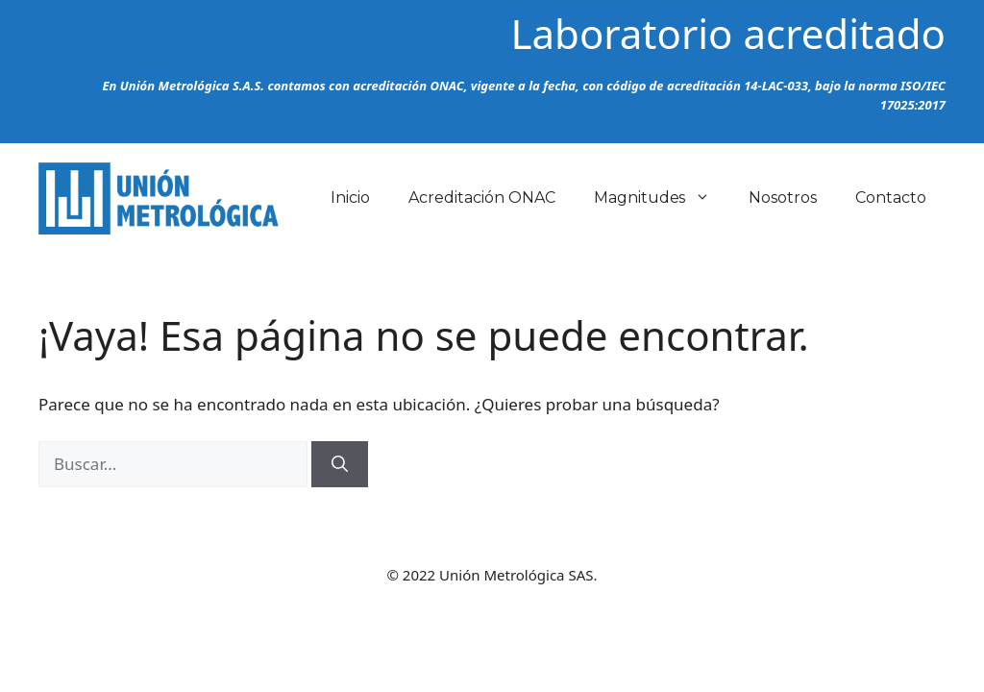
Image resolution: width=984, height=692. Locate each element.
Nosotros (783, 197)
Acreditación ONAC (481, 197)
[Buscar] (339, 464)
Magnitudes (662, 198)
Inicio (350, 197)
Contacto (890, 197)
